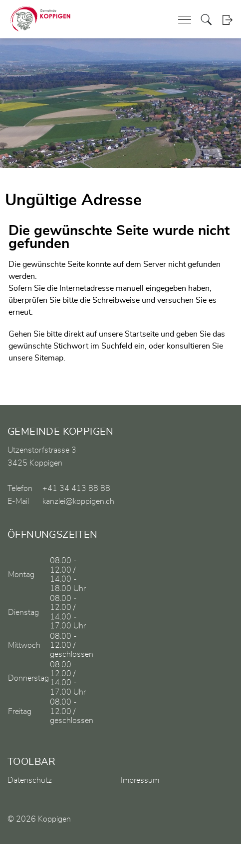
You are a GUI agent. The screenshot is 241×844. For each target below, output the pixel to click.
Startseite (142, 334)
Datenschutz (29, 780)
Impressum (140, 780)
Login (227, 19)
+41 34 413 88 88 (76, 488)
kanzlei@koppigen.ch (78, 501)
